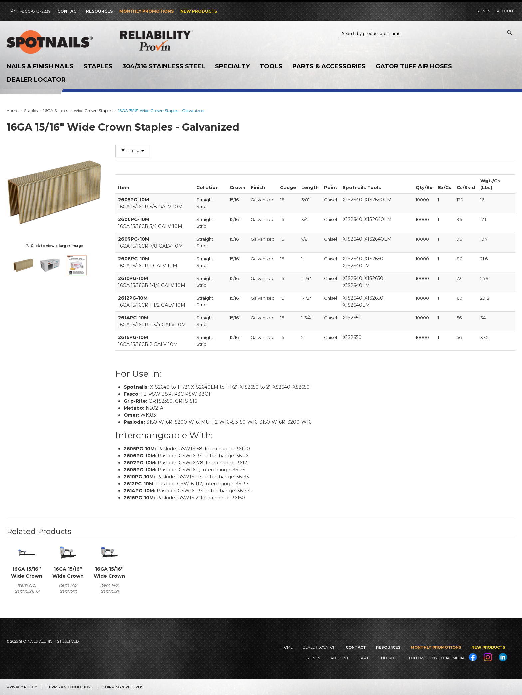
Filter (132, 150)
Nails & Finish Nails (40, 66)
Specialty (232, 66)
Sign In (483, 11)
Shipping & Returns (123, 687)
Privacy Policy (22, 687)
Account (506, 11)
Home (287, 647)
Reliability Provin (170, 40)
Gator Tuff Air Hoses (414, 66)
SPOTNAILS (57, 42)
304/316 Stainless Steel (163, 66)
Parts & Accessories (329, 66)
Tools (271, 66)
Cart (364, 658)
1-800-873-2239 (35, 11)
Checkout (389, 658)
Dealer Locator (36, 79)
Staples (98, 66)
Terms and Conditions (70, 687)
